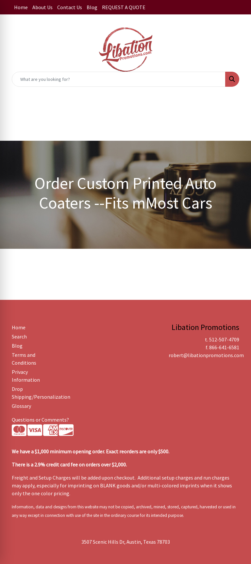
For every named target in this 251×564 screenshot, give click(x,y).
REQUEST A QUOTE (123, 7)
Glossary (21, 406)
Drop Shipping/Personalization (27, 393)
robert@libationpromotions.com (206, 355)
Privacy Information (26, 376)
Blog (92, 7)
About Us (42, 7)
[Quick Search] (119, 79)
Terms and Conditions (24, 359)
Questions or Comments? (40, 419)
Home (21, 7)
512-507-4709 (224, 339)
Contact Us (69, 7)
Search (19, 336)
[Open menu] (237, 108)
